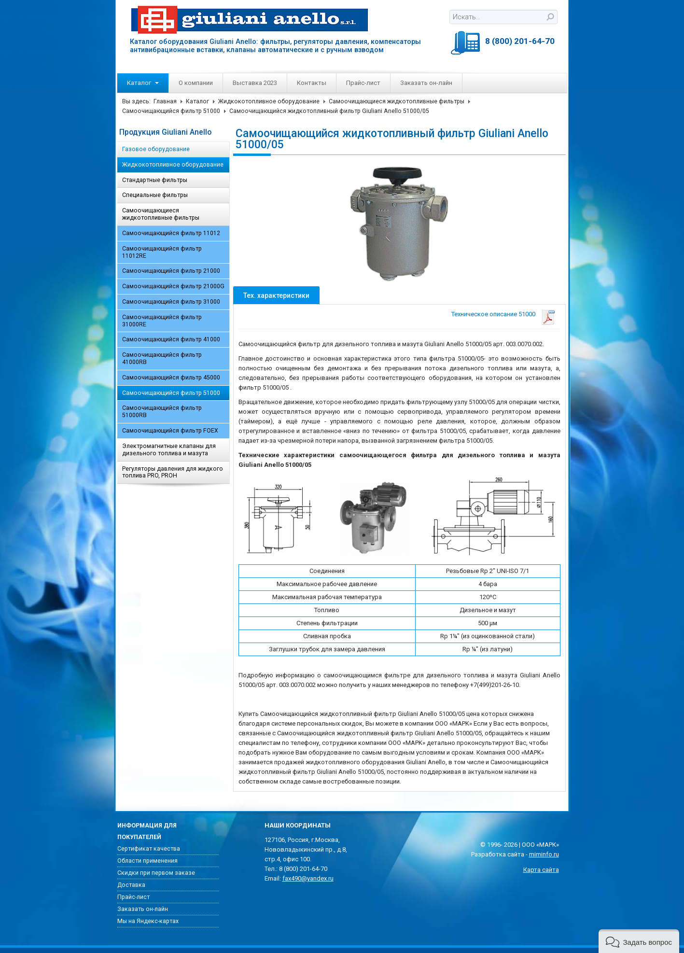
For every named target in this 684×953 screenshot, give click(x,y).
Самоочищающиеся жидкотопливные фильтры (396, 101)
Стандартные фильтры (154, 180)
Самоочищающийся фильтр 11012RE (162, 252)
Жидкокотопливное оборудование (269, 101)
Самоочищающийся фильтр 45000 (171, 377)
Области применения (147, 860)
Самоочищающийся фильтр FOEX (170, 430)
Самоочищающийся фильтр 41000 (171, 339)
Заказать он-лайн (426, 82)
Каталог (143, 82)
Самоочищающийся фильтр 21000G (173, 286)
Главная (165, 101)
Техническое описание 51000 (493, 314)
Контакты (311, 82)
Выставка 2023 (255, 82)
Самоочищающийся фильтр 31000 (171, 301)
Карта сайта (541, 869)
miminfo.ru (544, 854)
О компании (196, 82)
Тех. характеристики (276, 295)
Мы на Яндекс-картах (148, 921)
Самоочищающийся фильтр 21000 (171, 270)
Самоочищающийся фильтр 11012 (171, 233)
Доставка (131, 885)
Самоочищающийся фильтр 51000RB (162, 412)
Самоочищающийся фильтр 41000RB (162, 358)
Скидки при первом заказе (156, 872)
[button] (639, 941)
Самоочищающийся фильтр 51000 (171, 111)
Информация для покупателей (147, 831)
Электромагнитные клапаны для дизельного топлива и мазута (169, 450)
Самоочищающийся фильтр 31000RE (162, 321)
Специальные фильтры (155, 195)
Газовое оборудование (156, 149)
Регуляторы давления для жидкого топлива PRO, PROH (172, 472)
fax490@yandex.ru (308, 878)
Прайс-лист (363, 82)
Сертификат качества (148, 848)
